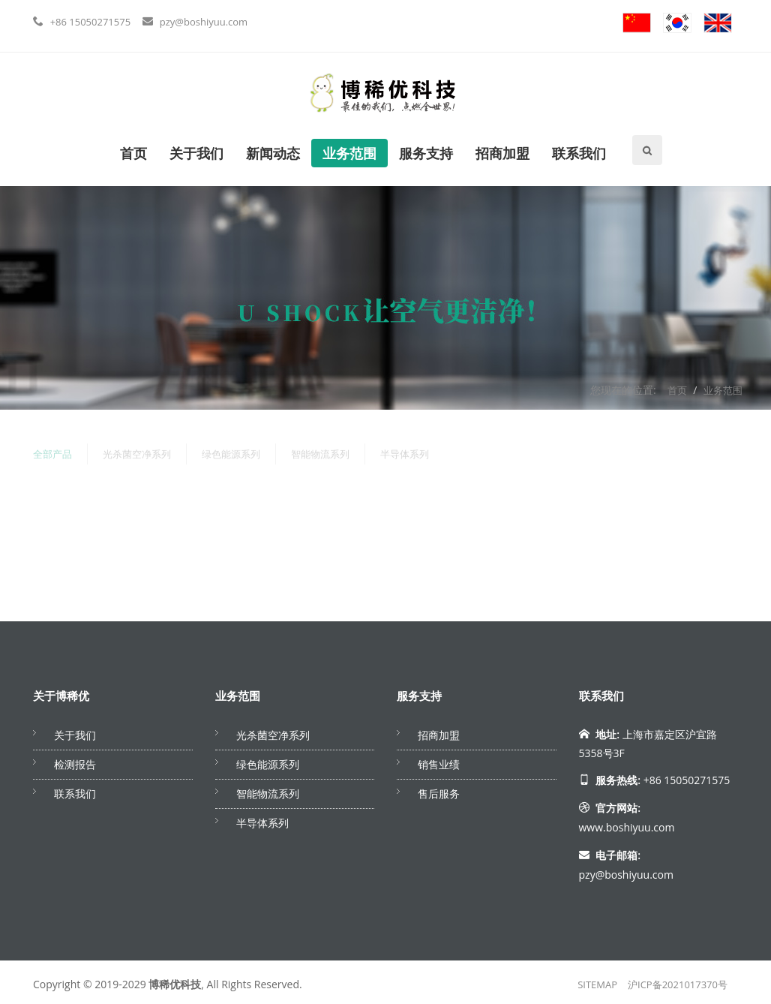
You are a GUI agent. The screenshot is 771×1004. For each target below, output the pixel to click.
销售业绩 (439, 764)
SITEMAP (597, 984)
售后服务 (439, 793)
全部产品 (52, 451)
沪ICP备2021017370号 (678, 984)
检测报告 (75, 764)
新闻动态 (273, 153)
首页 (133, 153)
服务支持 (426, 153)
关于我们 (197, 153)
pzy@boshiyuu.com (204, 22)
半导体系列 (404, 451)
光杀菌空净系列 (137, 451)
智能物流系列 (320, 451)
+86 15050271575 (90, 22)
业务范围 (349, 153)
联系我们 (579, 153)
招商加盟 (503, 153)
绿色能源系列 (231, 451)
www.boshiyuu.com (627, 827)
